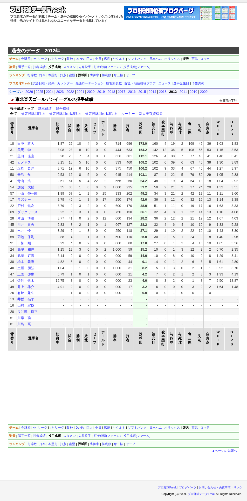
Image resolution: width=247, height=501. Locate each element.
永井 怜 (24, 231)
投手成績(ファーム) (137, 67)
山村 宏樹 (25, 305)
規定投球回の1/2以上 (65, 114)
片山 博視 (25, 218)
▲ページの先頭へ (224, 451)
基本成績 (45, 108)
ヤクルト (119, 59)
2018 (111, 92)
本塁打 (53, 75)
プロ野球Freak (167, 487)
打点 (63, 75)
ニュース (164, 83)
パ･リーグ (57, 59)
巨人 (89, 59)
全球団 (26, 59)
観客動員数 (114, 83)
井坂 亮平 (25, 299)
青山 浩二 (25, 181)
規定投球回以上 (33, 114)
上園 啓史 (25, 274)
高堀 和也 (25, 249)
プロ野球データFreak (201, 494)
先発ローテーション (89, 83)
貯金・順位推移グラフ (140, 83)
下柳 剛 (24, 243)
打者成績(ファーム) (107, 67)
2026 (29, 92)
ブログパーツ (187, 487)
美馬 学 (24, 150)
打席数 (32, 75)
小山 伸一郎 (27, 193)
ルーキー (128, 114)
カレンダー (65, 83)
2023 (60, 92)
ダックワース (27, 212)
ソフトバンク (137, 59)
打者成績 (39, 67)
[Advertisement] (123, 35)
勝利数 (106, 75)
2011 (183, 92)
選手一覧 (24, 67)
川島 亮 (24, 324)
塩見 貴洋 (25, 168)
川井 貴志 (25, 224)
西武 (195, 59)
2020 (91, 92)
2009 (203, 92)
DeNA (79, 59)
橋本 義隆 (25, 262)
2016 (132, 92)
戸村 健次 (25, 206)
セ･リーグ (40, 59)
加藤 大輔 (25, 187)
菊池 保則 (25, 237)
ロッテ (205, 59)
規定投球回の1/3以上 (101, 114)
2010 (193, 92)
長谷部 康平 (27, 312)
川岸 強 (24, 318)
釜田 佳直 (25, 156)
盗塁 (72, 75)
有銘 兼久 (25, 293)
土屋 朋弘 (25, 268)
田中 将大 (25, 143)
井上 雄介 (25, 287)
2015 (142, 92)
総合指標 (62, 108)
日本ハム (155, 59)
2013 (162, 92)
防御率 (94, 75)
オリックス (172, 59)
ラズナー (24, 199)
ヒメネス (24, 162)
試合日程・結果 (44, 83)
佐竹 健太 (25, 280)
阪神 (70, 59)
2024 (50, 92)
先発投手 (84, 67)
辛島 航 (24, 175)
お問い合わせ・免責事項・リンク (220, 487)
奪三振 (118, 75)
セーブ (130, 75)
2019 (101, 92)
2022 (70, 92)
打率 (42, 75)
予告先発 (198, 83)
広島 (107, 59)
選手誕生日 (181, 83)
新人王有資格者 (151, 114)
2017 (121, 92)
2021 (80, 92)
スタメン (69, 67)
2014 (152, 92)
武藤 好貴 (25, 256)
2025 (39, 92)
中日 (98, 59)
